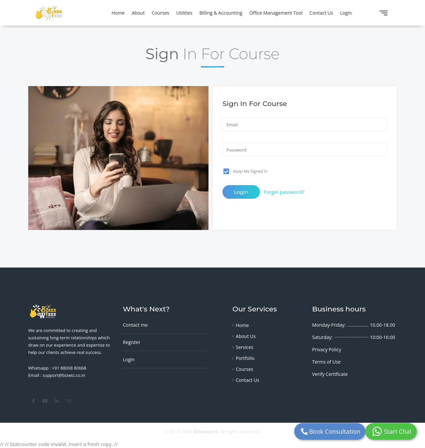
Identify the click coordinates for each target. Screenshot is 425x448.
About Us (246, 336)
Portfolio (245, 358)
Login (346, 13)
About (137, 13)
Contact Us (321, 13)
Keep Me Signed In (250, 171)
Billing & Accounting (221, 13)
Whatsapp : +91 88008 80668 (57, 368)
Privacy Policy (326, 349)
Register (131, 342)
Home (118, 13)
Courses (160, 13)
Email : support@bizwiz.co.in (56, 375)
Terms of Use (326, 362)
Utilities (184, 13)
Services (244, 347)
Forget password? (284, 191)
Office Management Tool (275, 13)
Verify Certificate (330, 374)
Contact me (135, 325)
